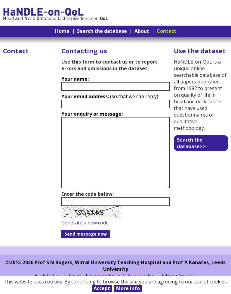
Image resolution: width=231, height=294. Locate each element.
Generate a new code (85, 222)
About (141, 31)
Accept (102, 288)
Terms (75, 275)
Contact (166, 31)
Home (62, 31)
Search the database (102, 31)
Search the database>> (191, 143)
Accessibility (141, 275)
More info (128, 288)
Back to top (47, 275)
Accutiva (187, 275)
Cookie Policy (105, 275)
